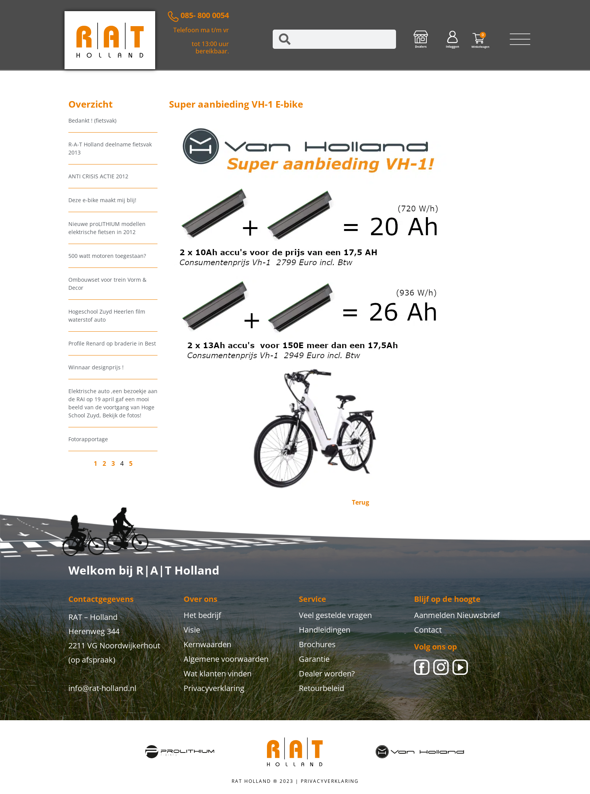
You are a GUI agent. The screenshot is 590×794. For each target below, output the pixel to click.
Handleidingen (324, 630)
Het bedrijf (202, 615)
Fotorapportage (88, 439)
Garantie (314, 659)
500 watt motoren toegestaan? (107, 255)
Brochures (317, 644)
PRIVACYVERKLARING (330, 781)
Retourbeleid (321, 688)
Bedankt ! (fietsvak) (92, 120)
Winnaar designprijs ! (96, 367)
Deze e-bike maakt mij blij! (102, 200)
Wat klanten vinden (218, 673)
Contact (428, 630)
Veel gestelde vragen (335, 615)
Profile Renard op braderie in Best (112, 343)
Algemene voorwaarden (226, 659)
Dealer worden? (327, 673)
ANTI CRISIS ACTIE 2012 (98, 176)
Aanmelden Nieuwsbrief (457, 615)
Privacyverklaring (214, 688)
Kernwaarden (207, 644)
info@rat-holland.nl (102, 688)
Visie (192, 630)
